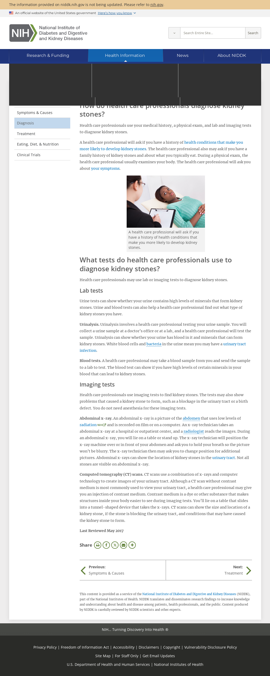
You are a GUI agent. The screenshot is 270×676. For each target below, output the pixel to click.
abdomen (191, 418)
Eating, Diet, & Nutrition (38, 144)
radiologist (194, 431)
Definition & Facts (32, 101)
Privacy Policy (45, 647)
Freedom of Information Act (85, 647)
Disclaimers (149, 647)
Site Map (103, 655)
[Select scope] (174, 33)
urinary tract (223, 457)
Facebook (106, 545)
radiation (88, 424)
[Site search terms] (212, 33)
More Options (132, 545)
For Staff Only (126, 655)
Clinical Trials (28, 154)
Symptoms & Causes (34, 112)
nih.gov (156, 4)
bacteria (153, 344)
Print (97, 545)
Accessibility (123, 647)
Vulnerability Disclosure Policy (210, 647)
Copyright (171, 647)
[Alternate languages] (243, 71)
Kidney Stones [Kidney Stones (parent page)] (34, 91)
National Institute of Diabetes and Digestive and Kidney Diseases (189, 594)
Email (123, 545)
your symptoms (105, 168)
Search (253, 33)
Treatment (26, 133)
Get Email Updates (159, 655)
